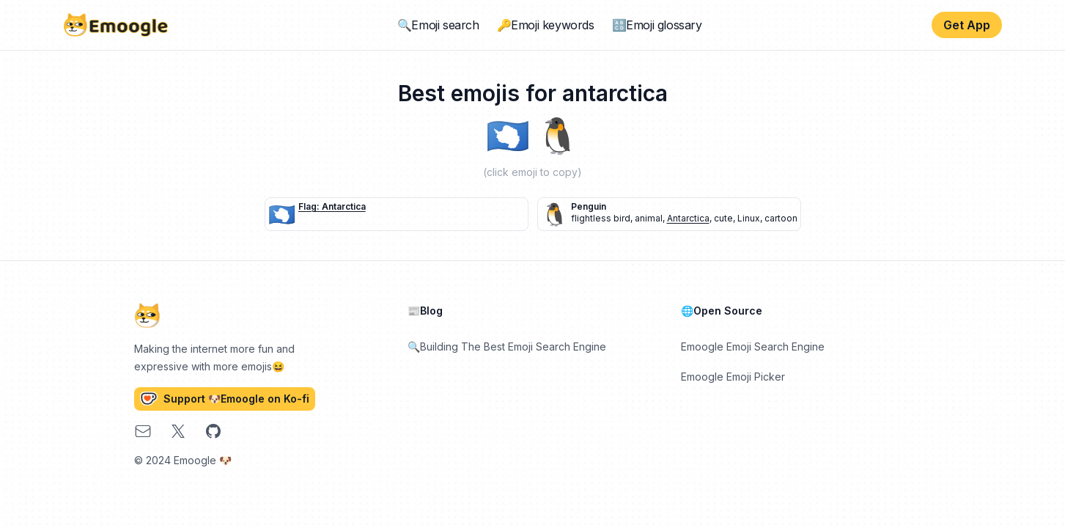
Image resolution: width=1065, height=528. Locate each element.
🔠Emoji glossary (657, 25)
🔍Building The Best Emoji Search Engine (507, 346)
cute (723, 218)
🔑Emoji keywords (545, 25)
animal (649, 218)
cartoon (780, 218)
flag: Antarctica (332, 206)
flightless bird (600, 218)
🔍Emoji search (438, 25)
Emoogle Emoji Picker (733, 376)
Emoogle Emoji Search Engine (753, 346)
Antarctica (688, 218)
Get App (966, 25)
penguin (588, 206)
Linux (748, 218)
